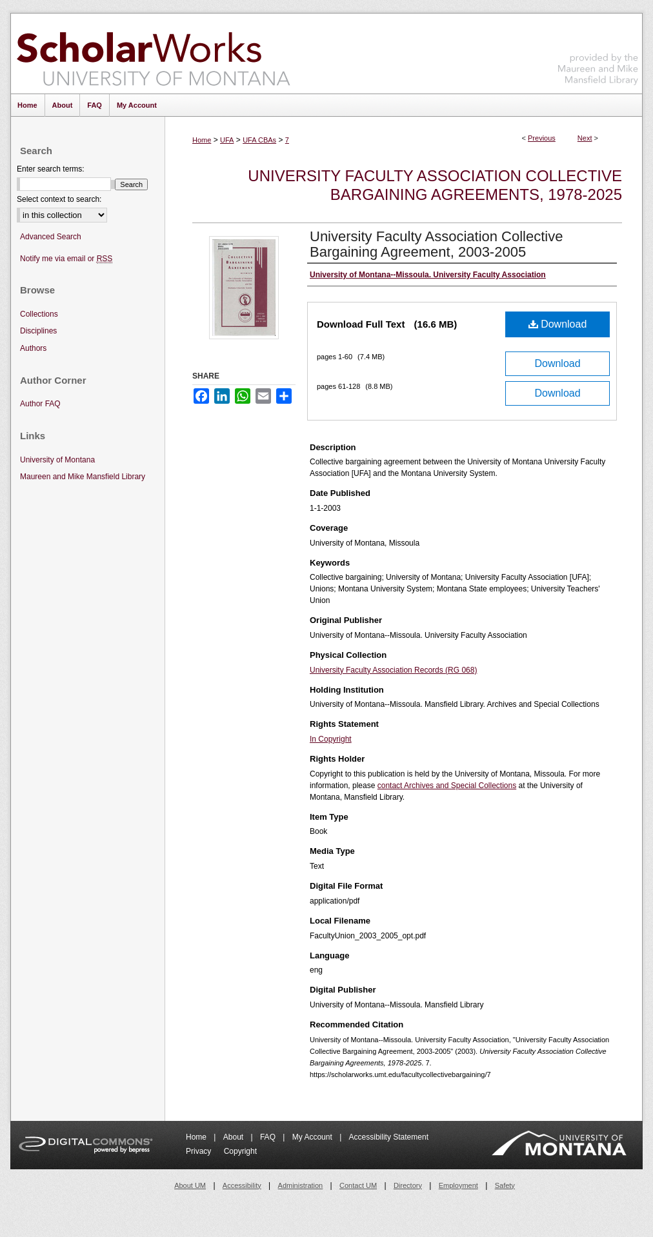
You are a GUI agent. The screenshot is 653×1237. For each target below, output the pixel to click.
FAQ (268, 1137)
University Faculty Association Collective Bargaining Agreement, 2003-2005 (436, 244)
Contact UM (358, 1185)
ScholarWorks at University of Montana (153, 54)
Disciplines (38, 330)
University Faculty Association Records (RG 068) (393, 670)
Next (585, 138)
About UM (190, 1185)
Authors (33, 348)
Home (201, 140)
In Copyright (331, 739)
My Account (313, 1137)
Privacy (200, 1151)
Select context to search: (59, 199)
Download (557, 324)
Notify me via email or (66, 259)
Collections (39, 314)
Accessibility (242, 1185)
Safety (505, 1185)
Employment (458, 1185)
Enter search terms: (51, 168)
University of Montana (57, 459)
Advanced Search (50, 236)
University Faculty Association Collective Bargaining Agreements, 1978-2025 (435, 185)
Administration (300, 1185)
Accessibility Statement (388, 1137)
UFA (227, 140)
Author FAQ (40, 403)
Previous (542, 138)
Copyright (240, 1151)
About (234, 1137)
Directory (408, 1185)
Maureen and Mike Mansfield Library (598, 51)
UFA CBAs (259, 140)
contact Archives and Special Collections (446, 785)
